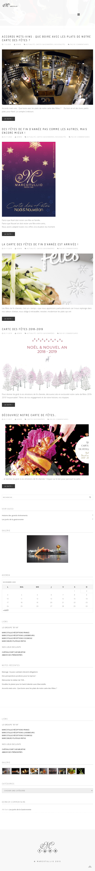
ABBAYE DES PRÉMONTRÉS (12, 655)
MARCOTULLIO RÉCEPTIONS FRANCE (15, 632)
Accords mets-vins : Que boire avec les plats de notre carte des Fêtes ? (29, 688)
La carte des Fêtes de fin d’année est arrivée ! (40, 244)
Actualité (30, 44)
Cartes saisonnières (44, 44)
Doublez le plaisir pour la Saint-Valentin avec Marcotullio (24, 684)
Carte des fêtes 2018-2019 (22, 329)
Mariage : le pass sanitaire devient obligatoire (20, 672)
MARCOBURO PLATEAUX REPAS (14, 641)
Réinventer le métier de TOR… (13, 680)
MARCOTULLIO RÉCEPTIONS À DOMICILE (17, 638)
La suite (8, 119)
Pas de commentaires (78, 44)
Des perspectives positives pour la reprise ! (19, 676)
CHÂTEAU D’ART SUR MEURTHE (13, 652)
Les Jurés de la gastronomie (13, 519)
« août (6, 610)
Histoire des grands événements (15, 515)
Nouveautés (59, 44)
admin (18, 44)
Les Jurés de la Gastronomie (20, 809)
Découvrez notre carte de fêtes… (29, 415)
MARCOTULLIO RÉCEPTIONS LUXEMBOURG (18, 635)
